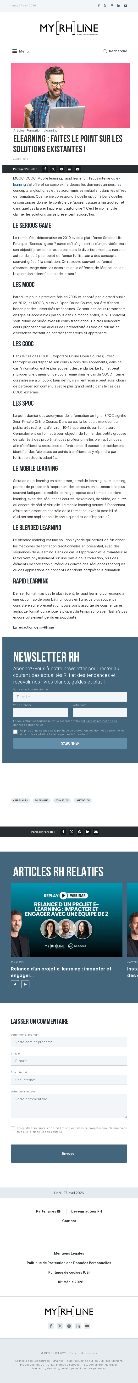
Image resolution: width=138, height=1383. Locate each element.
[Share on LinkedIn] (69, 169)
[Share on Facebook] (45, 169)
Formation (62, 800)
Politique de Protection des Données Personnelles (69, 1263)
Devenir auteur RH (86, 1211)
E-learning (41, 800)
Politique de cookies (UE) (69, 1272)
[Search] (114, 51)
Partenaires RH (48, 1211)
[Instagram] (112, 5)
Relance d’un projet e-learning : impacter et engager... (61, 972)
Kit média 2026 (70, 1282)
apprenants (20, 800)
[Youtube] (125, 5)
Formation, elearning (42, 130)
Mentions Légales (69, 1253)
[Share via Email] (78, 169)
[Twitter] (105, 5)
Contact (69, 1221)
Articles (19, 130)
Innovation (83, 800)
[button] (15, 984)
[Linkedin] (118, 5)
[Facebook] (98, 5)
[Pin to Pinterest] (61, 169)
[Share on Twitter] (53, 169)
